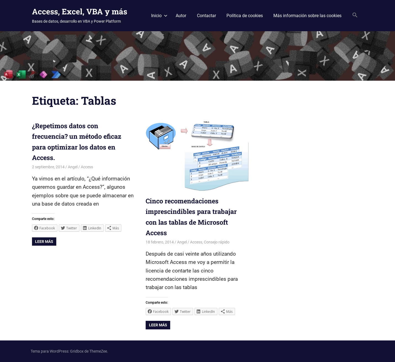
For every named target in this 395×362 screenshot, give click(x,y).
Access (87, 167)
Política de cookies (244, 15)
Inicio (159, 15)
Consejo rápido (216, 242)
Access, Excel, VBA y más (79, 11)
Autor (181, 15)
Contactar (206, 15)
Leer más (44, 241)
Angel (73, 167)
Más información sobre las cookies (307, 15)
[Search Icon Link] (355, 15)
